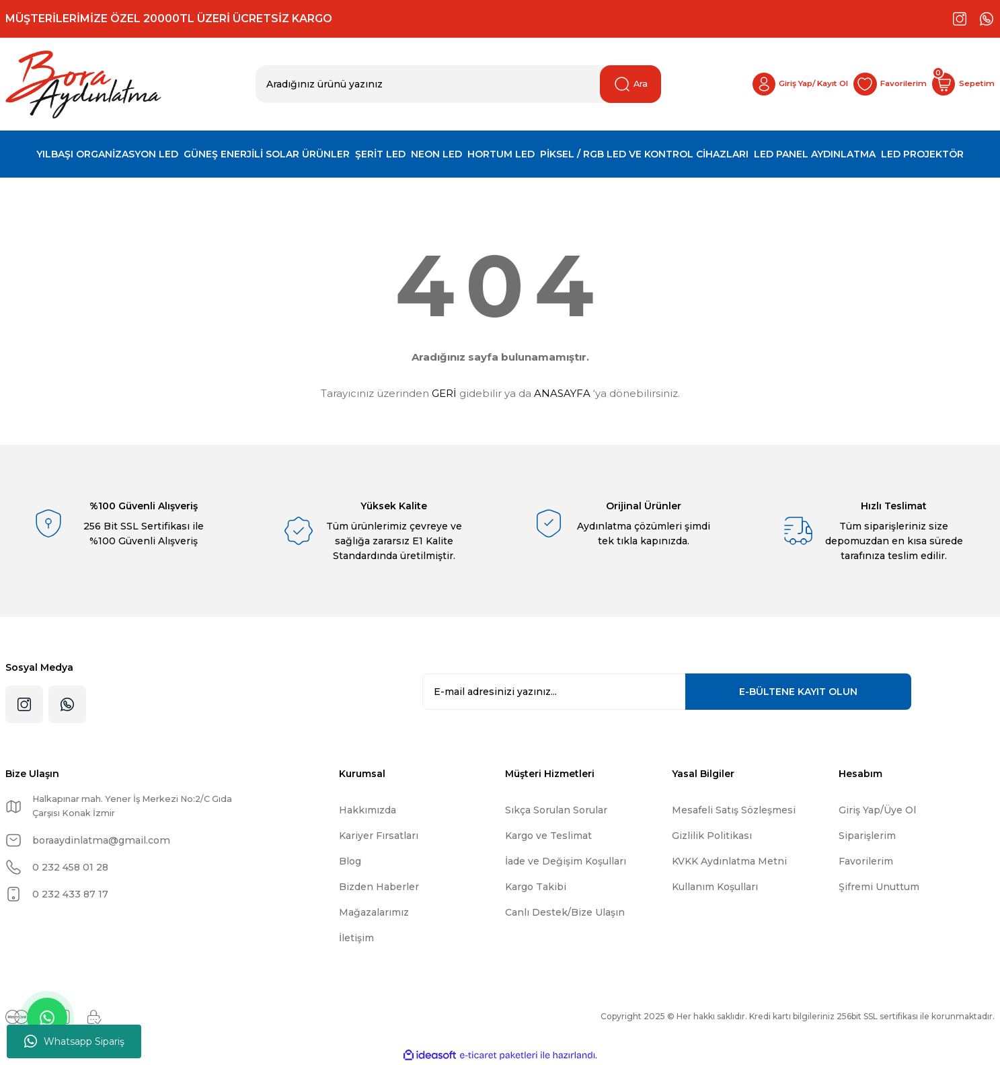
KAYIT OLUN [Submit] (798, 692)
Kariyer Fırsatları (378, 836)
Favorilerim (866, 861)
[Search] (459, 84)
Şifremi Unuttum (879, 887)
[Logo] (83, 84)
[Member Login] (762, 84)
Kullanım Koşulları (715, 887)
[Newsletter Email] (667, 691)
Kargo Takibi (535, 887)
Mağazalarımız (374, 912)
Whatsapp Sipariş (74, 1041)
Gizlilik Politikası (712, 836)
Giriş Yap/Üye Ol (877, 810)
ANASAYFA (562, 393)
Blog (350, 861)
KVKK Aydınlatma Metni (729, 861)
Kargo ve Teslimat (548, 836)
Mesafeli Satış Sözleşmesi (734, 810)
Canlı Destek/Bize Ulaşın (565, 912)
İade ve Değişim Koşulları (565, 861)
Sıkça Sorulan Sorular (556, 810)
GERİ (444, 393)
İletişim (356, 938)
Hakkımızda (367, 810)
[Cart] (958, 84)
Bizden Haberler (379, 887)
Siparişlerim (867, 836)
